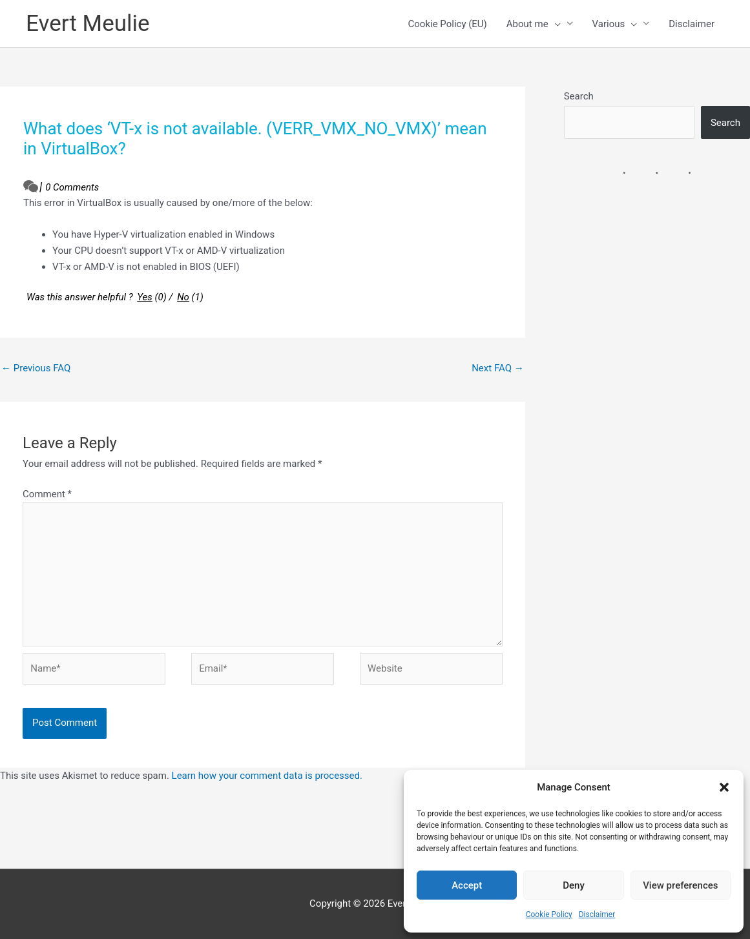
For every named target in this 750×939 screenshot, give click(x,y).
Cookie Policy (549, 914)
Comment (47, 494)
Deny (574, 885)
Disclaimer (597, 914)
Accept (467, 885)
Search (579, 96)
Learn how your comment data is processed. (267, 775)
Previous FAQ (35, 368)
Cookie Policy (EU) (447, 24)
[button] (724, 787)
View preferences (680, 885)
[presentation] (554, 24)
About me (533, 24)
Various (615, 24)
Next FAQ (498, 368)
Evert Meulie (88, 23)
